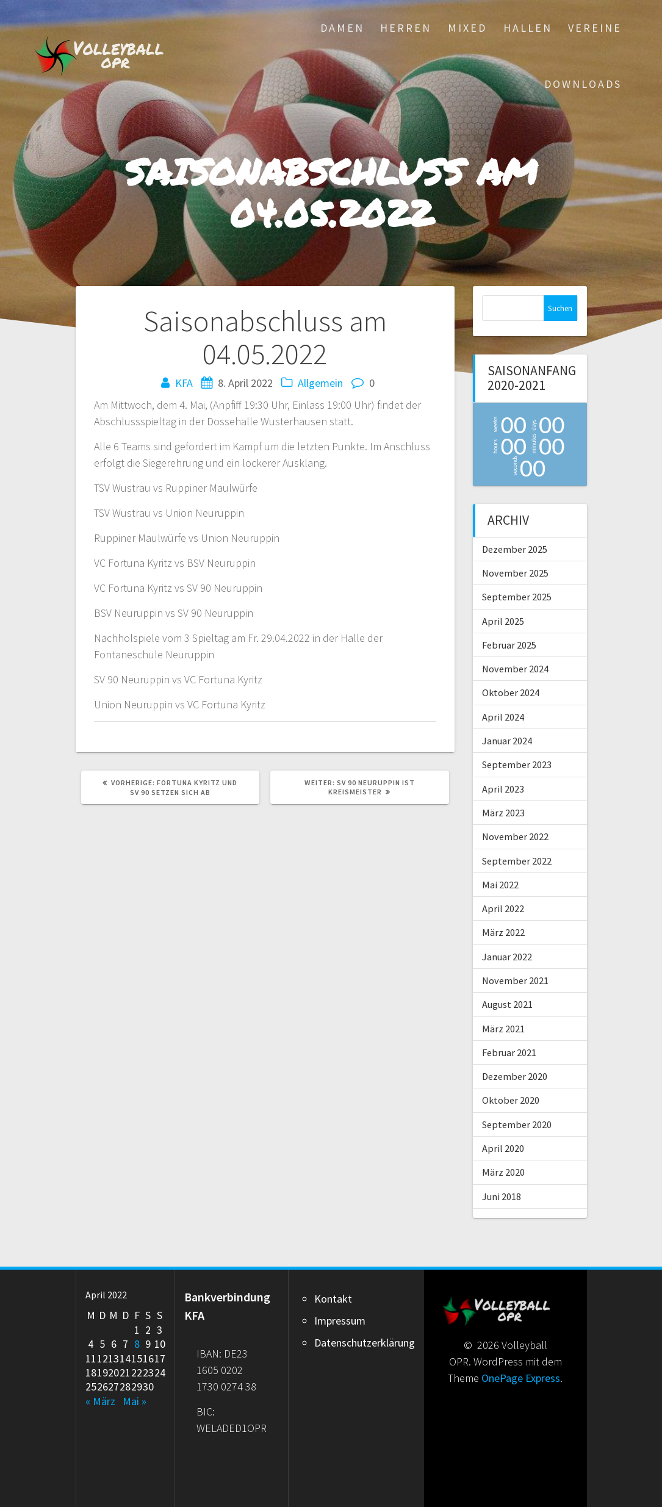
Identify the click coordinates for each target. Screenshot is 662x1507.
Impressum (339, 1321)
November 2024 (515, 669)
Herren (405, 28)
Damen (342, 28)
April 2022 (503, 908)
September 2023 (517, 764)
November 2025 (515, 573)
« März (100, 1401)
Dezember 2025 (514, 549)
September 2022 (517, 861)
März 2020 (503, 1172)
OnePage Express (520, 1378)
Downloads (583, 84)
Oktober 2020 (510, 1100)
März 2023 (503, 813)
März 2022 (503, 932)
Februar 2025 (509, 645)
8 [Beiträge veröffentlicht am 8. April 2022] (137, 1344)
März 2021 (503, 1029)
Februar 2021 (509, 1052)
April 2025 (503, 621)
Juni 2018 (501, 1196)
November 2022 (515, 836)
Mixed (467, 28)
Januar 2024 (507, 741)
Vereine (595, 28)
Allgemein (320, 383)
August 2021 (507, 1004)
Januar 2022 (507, 957)
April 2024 (503, 717)
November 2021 (515, 980)
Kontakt (333, 1299)
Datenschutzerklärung (364, 1343)
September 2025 (517, 597)
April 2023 (503, 789)
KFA (184, 383)
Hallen (527, 28)
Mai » (134, 1401)
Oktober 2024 (510, 692)
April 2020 (503, 1148)
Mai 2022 (500, 885)
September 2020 (517, 1124)
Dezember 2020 (514, 1076)
